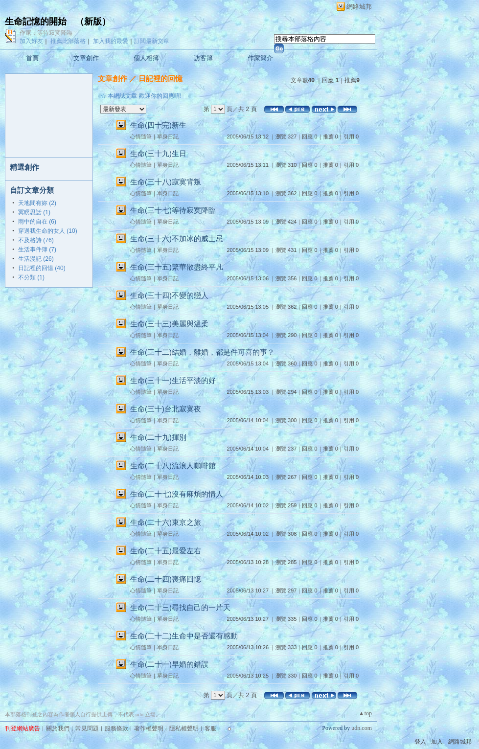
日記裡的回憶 (160, 78)
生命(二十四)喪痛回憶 (165, 579)
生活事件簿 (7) (37, 249)
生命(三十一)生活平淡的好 (173, 380)
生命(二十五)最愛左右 (165, 550)
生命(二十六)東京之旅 (165, 522)
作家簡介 (260, 58)
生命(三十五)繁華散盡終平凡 (176, 267)
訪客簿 (203, 58)
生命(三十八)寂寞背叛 (165, 182)
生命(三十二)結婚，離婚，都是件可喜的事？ (202, 352)
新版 (93, 21)
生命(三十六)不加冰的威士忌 (176, 238)
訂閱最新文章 (151, 41)
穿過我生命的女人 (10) (47, 230)
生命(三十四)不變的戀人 (169, 295)
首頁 (32, 58)
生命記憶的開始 (36, 21)
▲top (365, 713)
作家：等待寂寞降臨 (46, 32)
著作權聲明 (148, 728)
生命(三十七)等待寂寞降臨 (173, 210)
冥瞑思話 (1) (34, 212)
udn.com (361, 728)
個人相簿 (146, 58)
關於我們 (57, 728)
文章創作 (86, 58)
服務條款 (116, 728)
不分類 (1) (31, 277)
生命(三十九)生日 (158, 153)
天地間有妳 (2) (37, 203)
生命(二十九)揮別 (158, 437)
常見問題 (87, 728)
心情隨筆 (141, 136)
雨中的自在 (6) (37, 221)
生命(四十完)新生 (158, 125)
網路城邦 (359, 6)
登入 (420, 741)
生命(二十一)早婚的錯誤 (169, 664)
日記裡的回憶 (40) (42, 268)
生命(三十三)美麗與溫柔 (169, 323)
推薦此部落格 (68, 41)
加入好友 (31, 41)
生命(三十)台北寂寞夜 (165, 409)
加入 (437, 741)
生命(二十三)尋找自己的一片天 (180, 607)
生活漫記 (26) (36, 258)
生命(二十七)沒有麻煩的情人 (176, 494)
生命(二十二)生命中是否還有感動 (184, 636)
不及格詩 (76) (36, 240)
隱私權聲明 (184, 728)
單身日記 (168, 136)
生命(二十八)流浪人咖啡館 (173, 465)
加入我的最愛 (110, 41)
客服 (210, 728)
